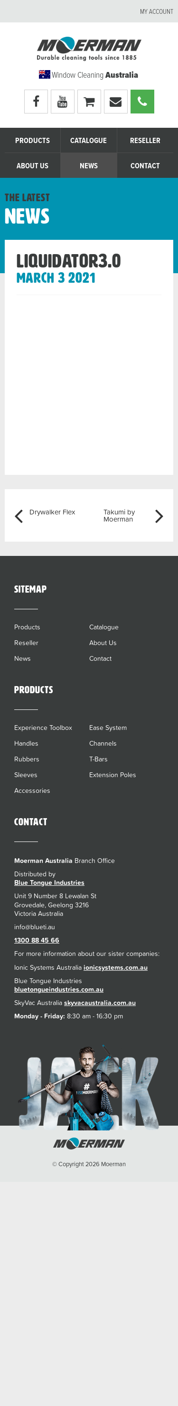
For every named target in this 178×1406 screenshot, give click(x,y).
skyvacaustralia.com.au (100, 1002)
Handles (26, 743)
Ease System (108, 727)
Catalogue (88, 141)
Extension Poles (112, 774)
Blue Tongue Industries (49, 882)
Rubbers (26, 759)
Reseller (145, 141)
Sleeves (25, 774)
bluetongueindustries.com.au (58, 989)
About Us (32, 166)
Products (32, 141)
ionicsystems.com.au (116, 967)
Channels (103, 743)
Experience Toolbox (43, 727)
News (89, 166)
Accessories (32, 790)
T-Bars (98, 759)
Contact (145, 166)
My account (156, 12)
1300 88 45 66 (36, 940)
